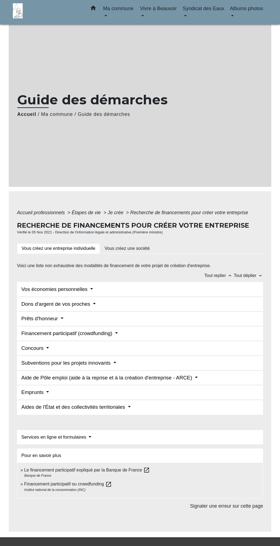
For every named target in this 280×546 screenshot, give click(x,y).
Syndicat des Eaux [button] (203, 8)
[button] (93, 9)
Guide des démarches (104, 114)
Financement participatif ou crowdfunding (68, 484)
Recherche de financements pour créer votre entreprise (189, 212)
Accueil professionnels (41, 212)
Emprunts (33, 392)
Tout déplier (248, 275)
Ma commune (57, 114)
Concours (33, 348)
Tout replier (219, 275)
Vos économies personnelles (55, 289)
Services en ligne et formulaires (54, 437)
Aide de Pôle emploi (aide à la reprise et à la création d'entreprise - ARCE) (107, 378)
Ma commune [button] (118, 8)
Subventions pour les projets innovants (66, 363)
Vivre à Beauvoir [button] (158, 8)
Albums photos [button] (246, 8)
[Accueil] (47, 12)
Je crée (116, 212)
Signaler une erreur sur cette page (226, 506)
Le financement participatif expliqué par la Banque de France (87, 470)
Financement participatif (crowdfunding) (67, 333)
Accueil (26, 114)
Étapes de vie (87, 212)
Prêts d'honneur (40, 318)
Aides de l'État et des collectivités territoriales (74, 407)
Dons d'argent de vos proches (56, 304)
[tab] (58, 248)
